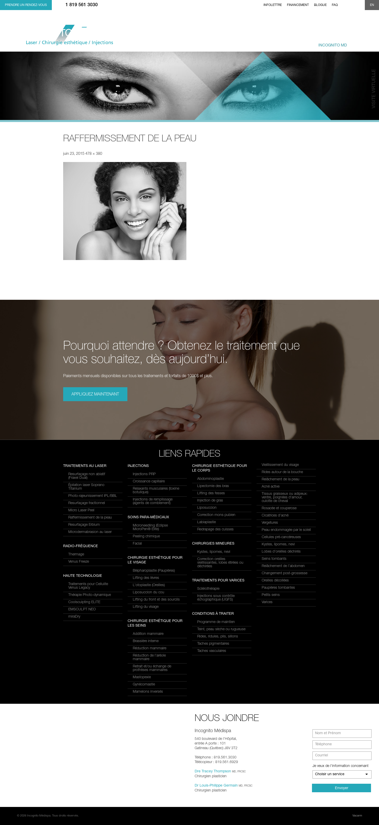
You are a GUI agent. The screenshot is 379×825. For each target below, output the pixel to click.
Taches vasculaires (211, 651)
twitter (351, 5)
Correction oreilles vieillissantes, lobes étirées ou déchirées (220, 562)
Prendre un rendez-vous (26, 5)
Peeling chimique (146, 536)
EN (372, 5)
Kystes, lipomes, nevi (213, 552)
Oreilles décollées (275, 581)
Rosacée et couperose (279, 508)
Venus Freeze (78, 562)
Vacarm (357, 815)
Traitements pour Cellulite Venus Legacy (88, 586)
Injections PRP (144, 474)
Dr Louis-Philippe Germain (216, 786)
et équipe (289, 43)
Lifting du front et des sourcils (156, 600)
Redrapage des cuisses (215, 529)
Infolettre (272, 5)
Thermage (76, 554)
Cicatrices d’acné (275, 515)
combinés (259, 43)
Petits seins (271, 595)
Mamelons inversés (148, 692)
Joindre (361, 43)
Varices (267, 602)
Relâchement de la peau (280, 479)
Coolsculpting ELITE (84, 602)
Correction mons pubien (216, 515)
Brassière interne (146, 641)
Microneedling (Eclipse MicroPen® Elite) (150, 527)
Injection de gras (210, 501)
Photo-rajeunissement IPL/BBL (92, 496)
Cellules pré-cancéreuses (281, 537)
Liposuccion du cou (148, 592)
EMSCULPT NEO (82, 609)
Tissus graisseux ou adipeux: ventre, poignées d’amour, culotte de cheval (285, 497)
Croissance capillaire (149, 481)
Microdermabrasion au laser (90, 532)
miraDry (74, 617)
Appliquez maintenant (95, 395)
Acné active (270, 487)
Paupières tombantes (278, 588)
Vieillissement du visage (280, 465)
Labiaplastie (206, 522)
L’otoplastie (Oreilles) (149, 585)
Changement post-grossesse (284, 573)
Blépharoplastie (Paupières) (154, 571)
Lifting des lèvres (146, 578)
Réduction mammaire (149, 648)
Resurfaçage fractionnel (86, 503)
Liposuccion (207, 508)
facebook (344, 5)
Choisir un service (329, 774)
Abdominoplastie (210, 479)
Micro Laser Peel (81, 510)
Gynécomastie (144, 684)
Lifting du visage (146, 607)
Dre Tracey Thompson (213, 771)
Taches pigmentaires (213, 644)
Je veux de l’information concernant (340, 766)
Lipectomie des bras (213, 486)
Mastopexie (142, 677)
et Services (194, 43)
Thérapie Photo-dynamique (89, 595)
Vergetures (270, 523)
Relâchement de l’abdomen (283, 566)
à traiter (226, 43)
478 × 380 (93, 154)
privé (326, 43)
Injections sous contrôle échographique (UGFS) (216, 598)
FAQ (335, 5)
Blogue (320, 5)
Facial (137, 544)
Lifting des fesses (211, 493)
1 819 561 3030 (81, 5)
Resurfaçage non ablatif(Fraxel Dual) (86, 476)
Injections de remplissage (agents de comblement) (152, 501)
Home (256, 5)
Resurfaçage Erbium (84, 525)
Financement (298, 5)
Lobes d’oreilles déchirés (281, 552)
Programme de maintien (216, 622)
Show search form (359, 5)
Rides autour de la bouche (282, 472)
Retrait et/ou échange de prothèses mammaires (152, 668)
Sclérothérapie (208, 589)
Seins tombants (274, 559)
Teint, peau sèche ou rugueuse (221, 629)
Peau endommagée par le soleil (286, 530)
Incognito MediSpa (71, 36)
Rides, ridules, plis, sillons (217, 636)
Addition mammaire (148, 634)
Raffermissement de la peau (90, 518)
